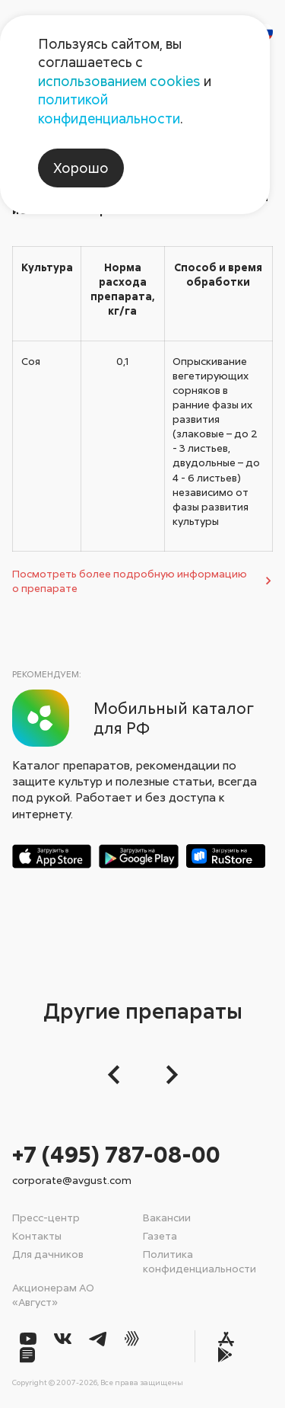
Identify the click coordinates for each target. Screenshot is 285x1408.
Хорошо (81, 167)
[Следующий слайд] (167, 1075)
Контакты (37, 1235)
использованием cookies (119, 80)
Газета (160, 1235)
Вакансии (167, 1217)
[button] (118, 1075)
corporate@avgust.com (71, 1179)
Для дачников (48, 1253)
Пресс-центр (46, 1217)
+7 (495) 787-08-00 (116, 1154)
